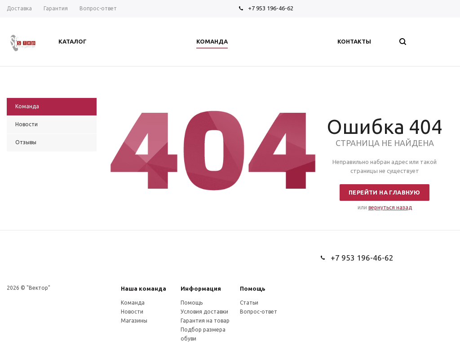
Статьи (249, 302)
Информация (201, 288)
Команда (133, 302)
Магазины (134, 320)
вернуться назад (390, 207)
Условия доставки (204, 311)
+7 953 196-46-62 (270, 8)
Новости (132, 311)
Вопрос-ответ (258, 311)
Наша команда (143, 288)
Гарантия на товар (205, 320)
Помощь (252, 288)
